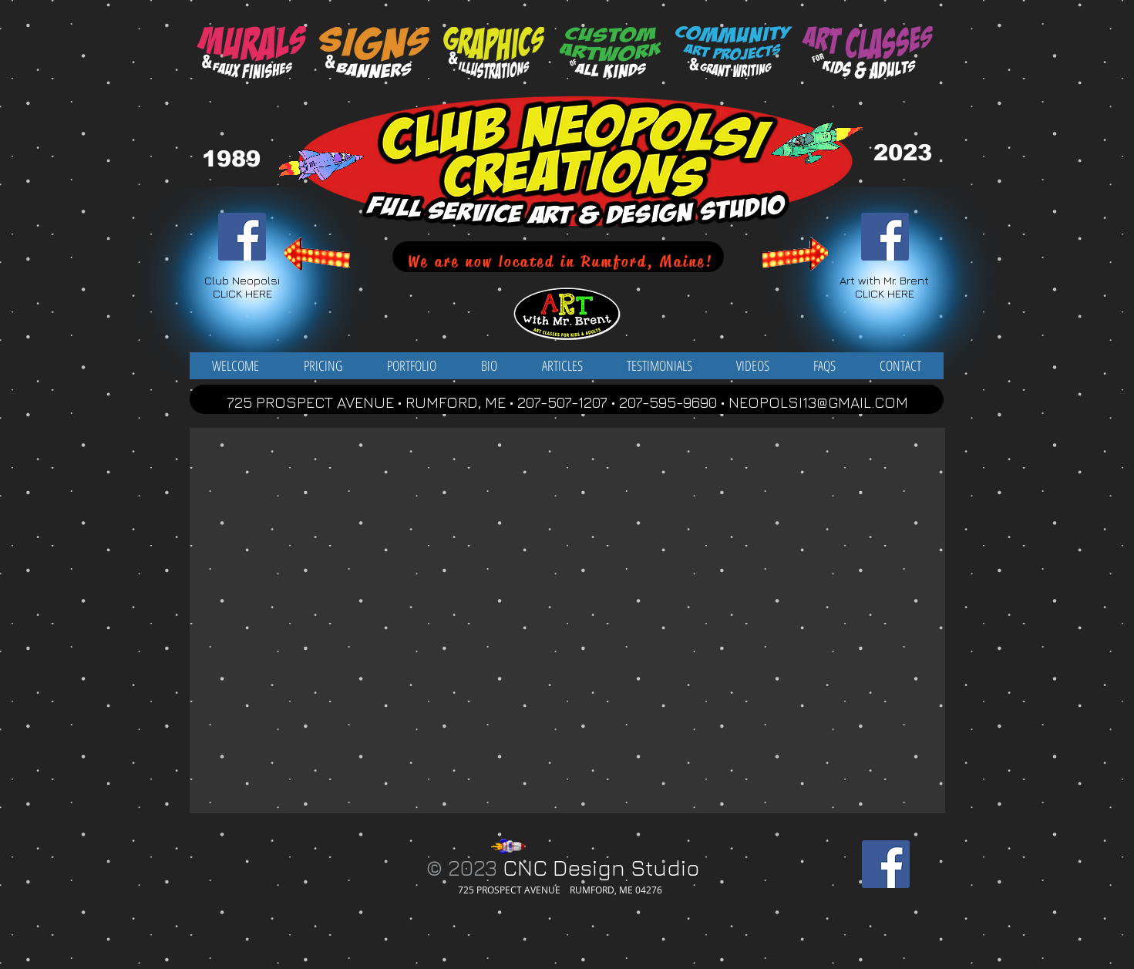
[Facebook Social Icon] (242, 237)
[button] (412, 365)
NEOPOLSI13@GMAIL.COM (818, 402)
